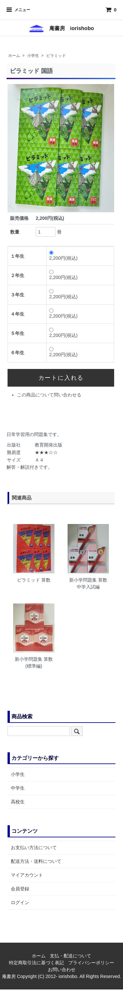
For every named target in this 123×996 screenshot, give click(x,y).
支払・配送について (70, 955)
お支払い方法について (34, 847)
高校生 (18, 801)
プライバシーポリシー (91, 962)
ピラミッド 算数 (34, 580)
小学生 (33, 55)
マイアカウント (27, 875)
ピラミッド (56, 55)
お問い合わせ (61, 969)
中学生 (18, 788)
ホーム (14, 55)
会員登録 (20, 888)
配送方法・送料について (36, 861)
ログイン (20, 902)
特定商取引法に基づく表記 (36, 962)
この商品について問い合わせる (49, 394)
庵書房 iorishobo (61, 28)
